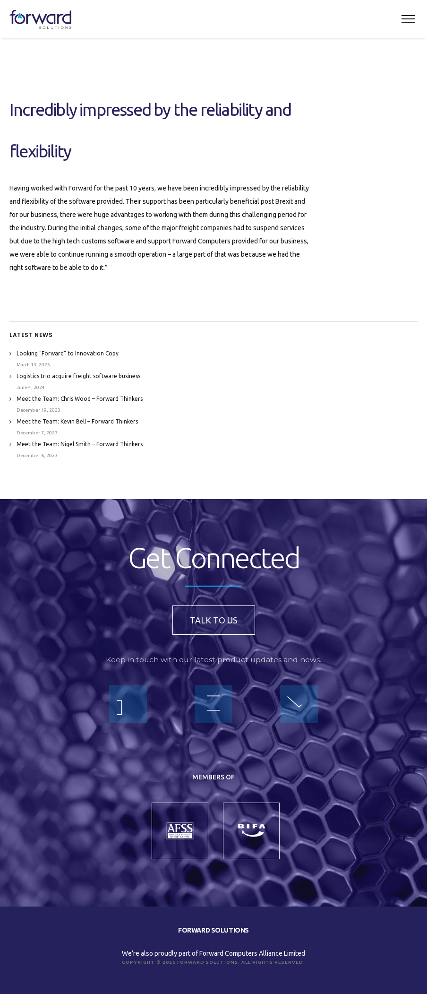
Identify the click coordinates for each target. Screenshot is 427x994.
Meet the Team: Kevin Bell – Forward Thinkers (77, 421)
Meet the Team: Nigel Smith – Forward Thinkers (80, 444)
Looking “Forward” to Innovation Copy (68, 353)
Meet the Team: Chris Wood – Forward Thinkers (80, 399)
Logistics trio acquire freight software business (78, 376)
